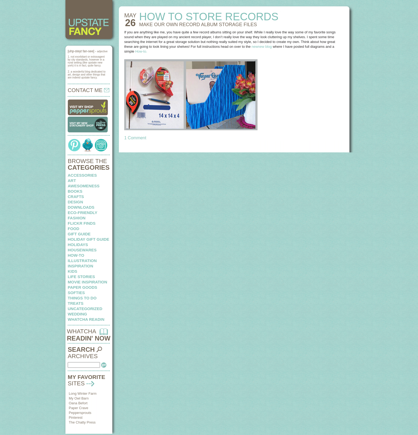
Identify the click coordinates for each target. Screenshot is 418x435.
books (75, 191)
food (73, 228)
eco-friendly (82, 212)
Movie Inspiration (87, 282)
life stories (81, 276)
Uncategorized (85, 308)
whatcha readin (86, 319)
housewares (82, 250)
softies (76, 292)
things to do (82, 298)
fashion (77, 218)
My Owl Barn (79, 398)
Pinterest (75, 418)
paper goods (82, 287)
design (75, 202)
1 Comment (135, 138)
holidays (78, 244)
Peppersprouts (80, 413)
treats (75, 303)
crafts (76, 196)
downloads (81, 207)
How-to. (141, 51)
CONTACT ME (88, 90)
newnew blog (262, 47)
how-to (76, 255)
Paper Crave (78, 408)
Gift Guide (79, 234)
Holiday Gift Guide (88, 239)
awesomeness (83, 186)
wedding (77, 314)
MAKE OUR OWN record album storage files (198, 24)
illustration (82, 260)
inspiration (80, 266)
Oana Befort (78, 403)
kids (72, 271)
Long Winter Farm (83, 394)
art (72, 180)
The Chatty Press (82, 422)
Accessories (82, 175)
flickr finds (81, 223)
